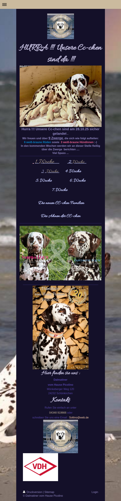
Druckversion (33, 492)
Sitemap (49, 492)
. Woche (78, 162)
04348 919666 (57, 412)
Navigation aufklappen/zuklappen (60, 4)
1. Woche (45, 161)
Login (95, 492)
